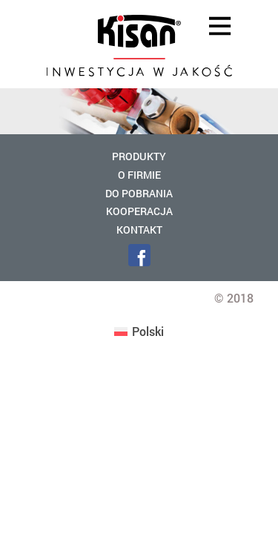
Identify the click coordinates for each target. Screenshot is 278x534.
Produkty (139, 156)
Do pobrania (139, 193)
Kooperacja (139, 211)
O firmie (139, 175)
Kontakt (139, 229)
